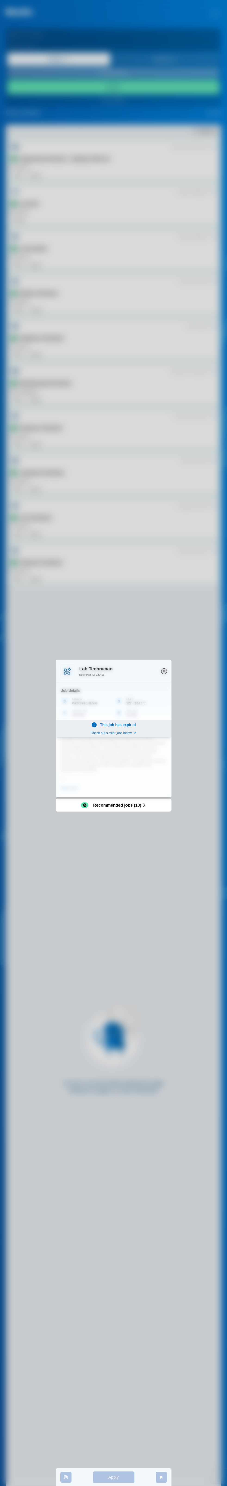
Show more (69, 788)
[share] (66, 1477)
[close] (164, 671)
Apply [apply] (113, 1477)
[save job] (161, 1477)
